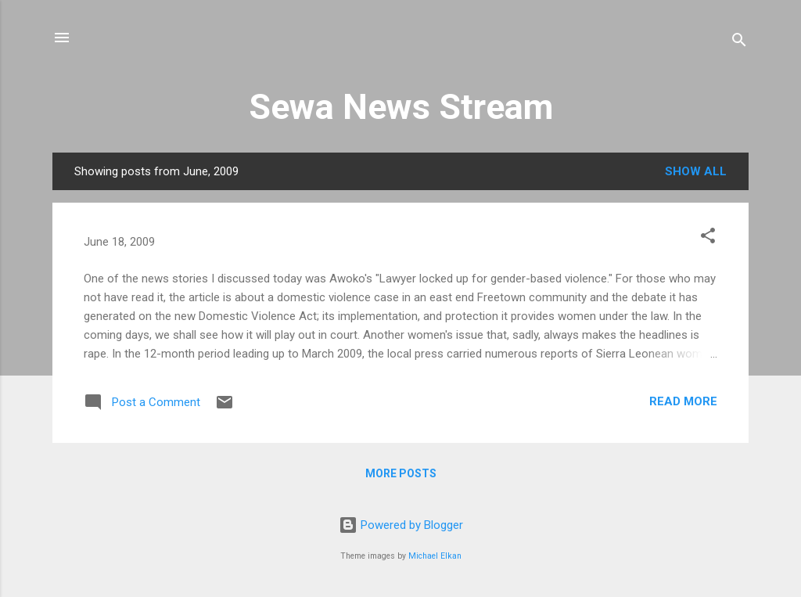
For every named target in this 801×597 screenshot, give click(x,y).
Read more (683, 401)
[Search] (739, 43)
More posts (400, 473)
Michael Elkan (435, 556)
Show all (696, 171)
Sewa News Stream (401, 107)
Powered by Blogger (401, 525)
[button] (708, 238)
